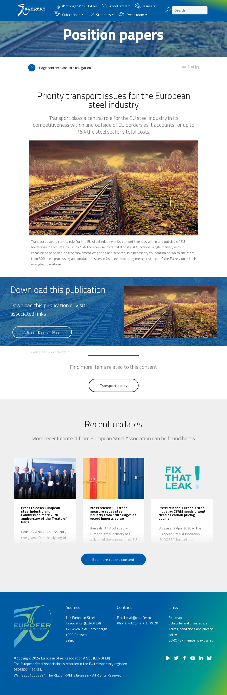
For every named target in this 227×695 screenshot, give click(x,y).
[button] (105, 68)
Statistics (99, 14)
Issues (144, 6)
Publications (67, 14)
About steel (114, 6)
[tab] (105, 68)
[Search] (189, 10)
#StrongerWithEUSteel (75, 6)
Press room (131, 14)
